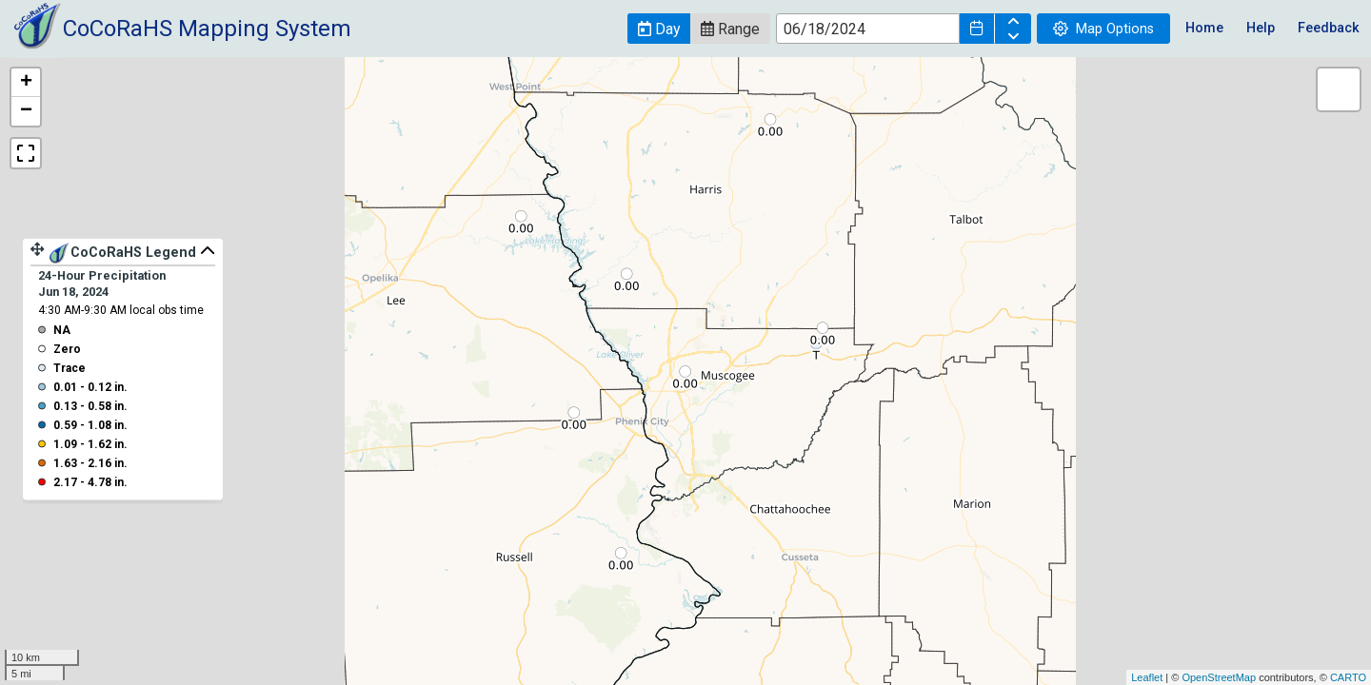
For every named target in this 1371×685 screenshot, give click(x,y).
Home (1204, 28)
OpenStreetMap (1219, 677)
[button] (658, 28)
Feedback (1329, 28)
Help (1260, 28)
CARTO (1348, 677)
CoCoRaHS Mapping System (207, 28)
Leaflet (1146, 677)
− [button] (26, 111)
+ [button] (26, 82)
